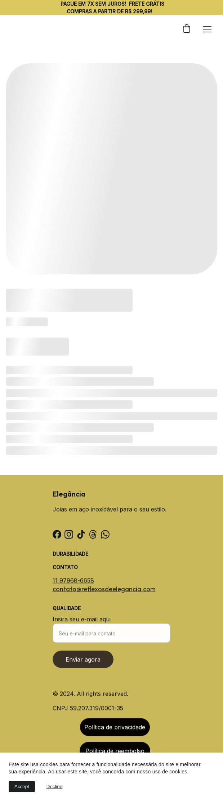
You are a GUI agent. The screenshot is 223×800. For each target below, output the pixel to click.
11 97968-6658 (73, 581)
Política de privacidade (114, 728)
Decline (54, 786)
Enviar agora (83, 664)
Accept (21, 786)
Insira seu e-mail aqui (82, 623)
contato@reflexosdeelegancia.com (104, 589)
